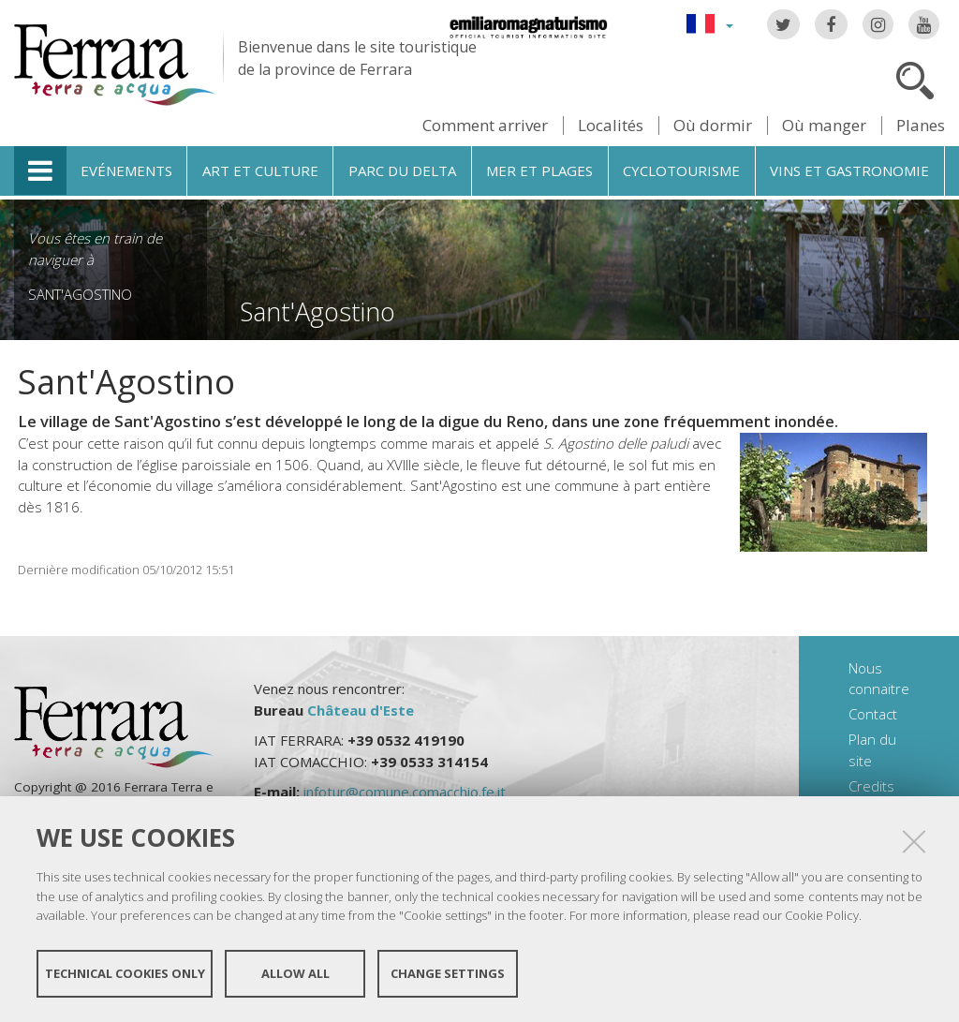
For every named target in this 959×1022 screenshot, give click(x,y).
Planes (920, 125)
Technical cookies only (125, 973)
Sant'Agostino (80, 294)
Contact (872, 713)
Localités (610, 125)
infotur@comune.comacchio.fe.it (404, 791)
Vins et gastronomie (849, 170)
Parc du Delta (402, 170)
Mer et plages (539, 170)
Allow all (295, 973)
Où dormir (712, 125)
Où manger (824, 125)
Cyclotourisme (681, 170)
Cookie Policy (822, 915)
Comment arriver (485, 125)
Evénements (126, 170)
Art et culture (260, 170)
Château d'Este (360, 710)
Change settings (448, 973)
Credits (871, 786)
